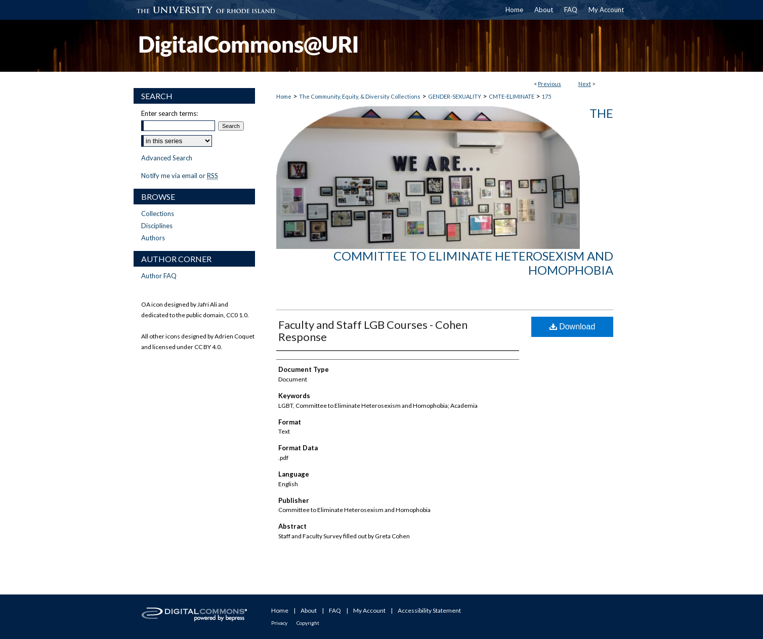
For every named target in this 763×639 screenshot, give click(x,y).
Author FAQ (159, 276)
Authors (153, 238)
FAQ (335, 610)
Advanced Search (166, 158)
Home (283, 96)
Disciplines (157, 226)
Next (584, 83)
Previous (549, 83)
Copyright (307, 623)
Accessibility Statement (429, 610)
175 (546, 96)
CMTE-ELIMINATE (511, 96)
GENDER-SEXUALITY (454, 96)
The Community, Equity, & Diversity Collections (359, 96)
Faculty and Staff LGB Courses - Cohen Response (373, 331)
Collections (157, 213)
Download (572, 326)
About (309, 610)
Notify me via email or (179, 176)
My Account (369, 610)
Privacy (279, 623)
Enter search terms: (169, 113)
